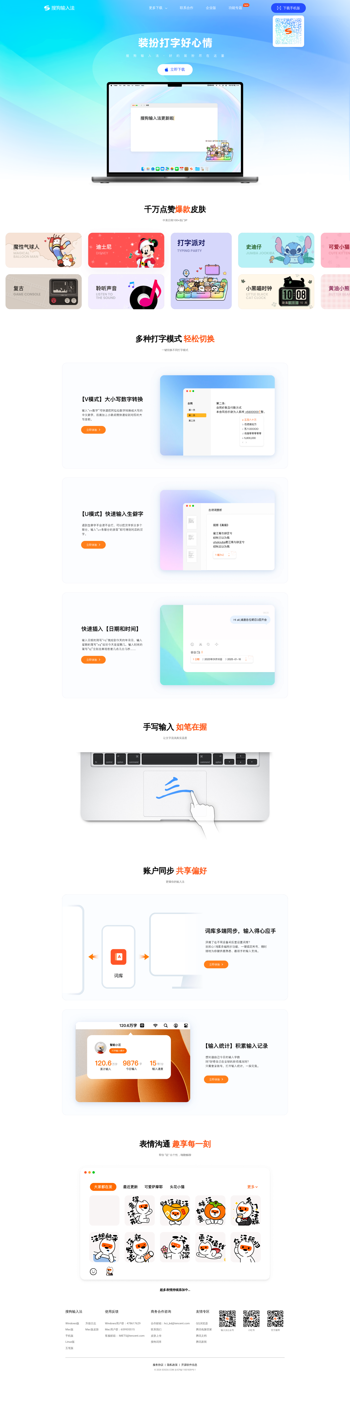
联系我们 (156, 1329)
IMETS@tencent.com (131, 1335)
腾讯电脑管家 (204, 1329)
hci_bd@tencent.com (177, 1323)
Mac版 (69, 1329)
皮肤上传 (156, 1335)
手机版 (69, 1335)
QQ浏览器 (202, 1323)
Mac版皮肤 (92, 1329)
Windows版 (72, 1323)
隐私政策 (172, 1364)
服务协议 (158, 1364)
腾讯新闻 (201, 1341)
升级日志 (90, 1323)
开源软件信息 (189, 1364)
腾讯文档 (201, 1335)
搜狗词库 (156, 1341)
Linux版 (70, 1341)
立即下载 (177, 69)
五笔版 (69, 1348)
